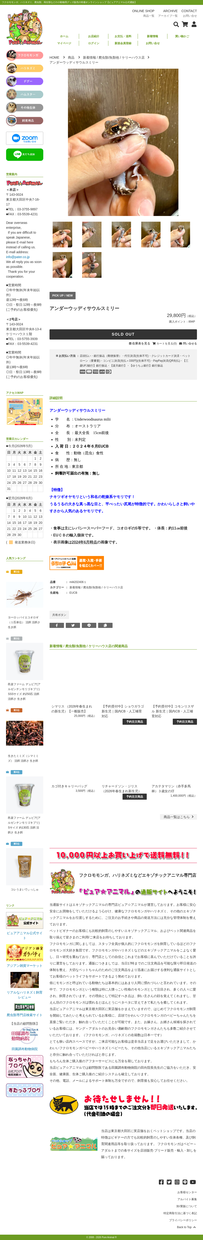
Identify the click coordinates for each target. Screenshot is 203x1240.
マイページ (64, 43)
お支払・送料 (123, 36)
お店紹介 (93, 36)
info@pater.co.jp (18, 257)
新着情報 (152, 36)
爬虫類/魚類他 (109, 57)
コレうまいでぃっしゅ (25, 889)
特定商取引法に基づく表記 (180, 1213)
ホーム (64, 36)
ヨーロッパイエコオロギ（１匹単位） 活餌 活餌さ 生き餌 (24, 622)
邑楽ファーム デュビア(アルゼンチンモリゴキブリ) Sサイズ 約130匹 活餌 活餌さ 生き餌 (24, 825)
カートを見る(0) (166, 343)
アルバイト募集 (187, 1199)
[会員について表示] (193, 24)
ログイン (93, 43)
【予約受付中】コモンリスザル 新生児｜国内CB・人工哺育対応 (173, 711)
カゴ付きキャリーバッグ (69, 786)
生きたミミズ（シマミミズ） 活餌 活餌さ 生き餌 (23, 758)
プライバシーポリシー (183, 1220)
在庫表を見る (141, 343)
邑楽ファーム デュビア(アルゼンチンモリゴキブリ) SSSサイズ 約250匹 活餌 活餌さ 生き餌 (24, 692)
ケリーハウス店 (133, 57)
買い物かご (182, 36)
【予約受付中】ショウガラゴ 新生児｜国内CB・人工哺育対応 (123, 711)
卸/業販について (186, 1206)
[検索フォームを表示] (176, 24)
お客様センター (187, 1192)
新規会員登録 (123, 43)
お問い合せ (153, 43)
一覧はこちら (179, 817)
